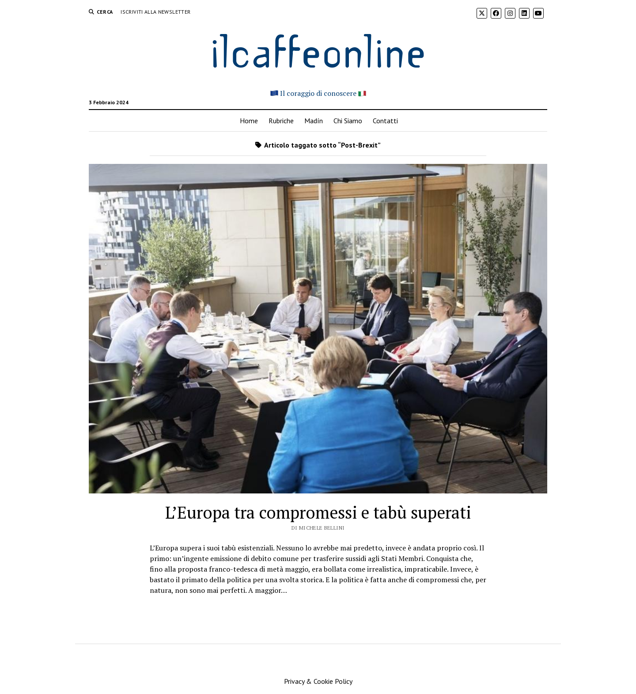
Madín (313, 120)
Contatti (385, 120)
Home (249, 120)
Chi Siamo (347, 120)
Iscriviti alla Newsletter (155, 11)
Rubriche (281, 120)
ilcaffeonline (318, 49)
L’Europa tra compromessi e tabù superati (318, 512)
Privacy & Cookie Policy (318, 681)
